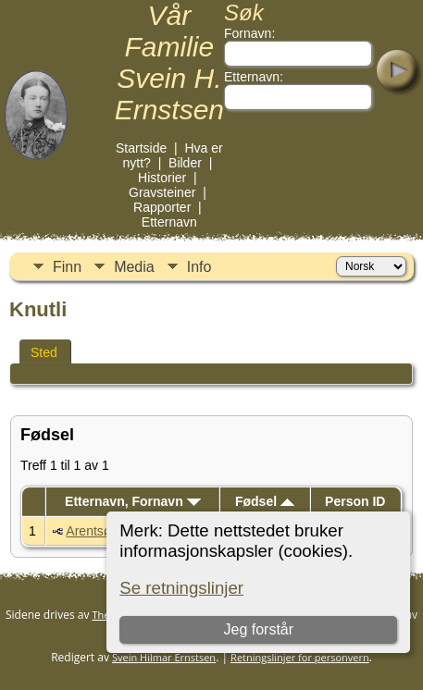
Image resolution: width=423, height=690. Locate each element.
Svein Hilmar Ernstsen (164, 657)
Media (134, 267)
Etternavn (169, 222)
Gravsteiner (162, 192)
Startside (141, 148)
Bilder (185, 162)
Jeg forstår (259, 629)
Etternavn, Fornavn (132, 501)
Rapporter (162, 207)
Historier (162, 177)
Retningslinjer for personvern (299, 657)
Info (199, 267)
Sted (44, 352)
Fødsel (264, 501)
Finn (67, 267)
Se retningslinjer (181, 588)
